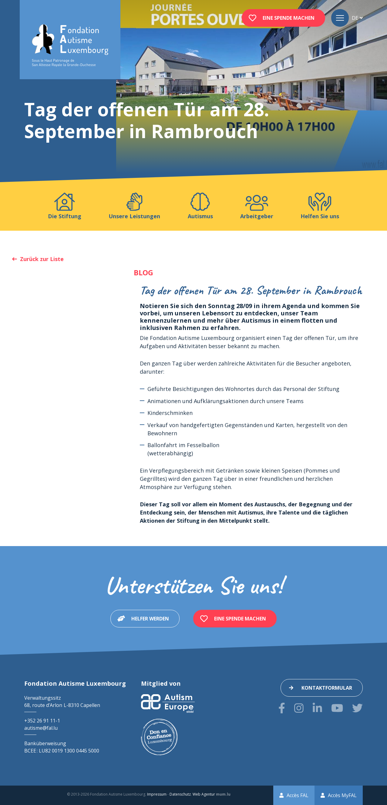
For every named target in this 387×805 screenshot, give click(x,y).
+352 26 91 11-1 (42, 720)
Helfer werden (150, 618)
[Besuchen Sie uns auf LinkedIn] (317, 708)
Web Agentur (204, 794)
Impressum (157, 794)
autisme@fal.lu (41, 728)
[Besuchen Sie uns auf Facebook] (281, 708)
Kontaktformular (326, 687)
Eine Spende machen (289, 18)
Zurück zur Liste (42, 259)
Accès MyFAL (342, 795)
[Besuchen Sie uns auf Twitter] (357, 708)
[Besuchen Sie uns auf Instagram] (299, 708)
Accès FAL (297, 795)
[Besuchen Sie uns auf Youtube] (337, 708)
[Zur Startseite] (70, 45)
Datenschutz (180, 794)
